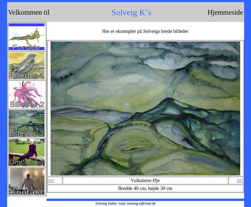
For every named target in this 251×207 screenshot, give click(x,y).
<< (51, 180)
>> (239, 180)
